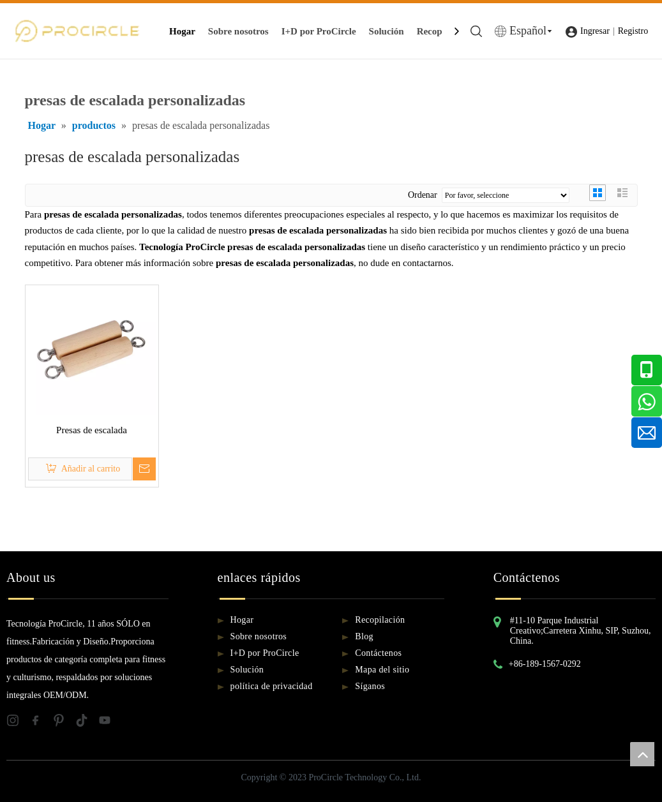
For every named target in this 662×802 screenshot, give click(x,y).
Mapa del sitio (382, 669)
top (642, 754)
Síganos (370, 686)
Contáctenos (378, 653)
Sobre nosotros (238, 31)
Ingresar (595, 31)
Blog (364, 636)
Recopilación (380, 620)
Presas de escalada (91, 430)
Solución (386, 31)
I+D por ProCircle (319, 31)
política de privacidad (271, 686)
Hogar (182, 31)
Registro (633, 31)
